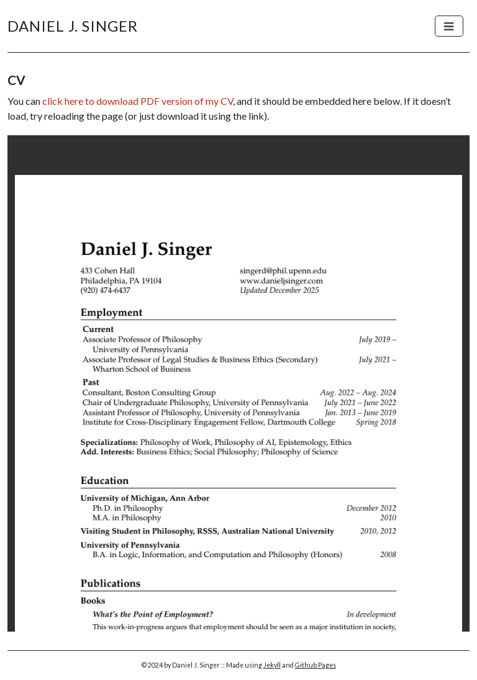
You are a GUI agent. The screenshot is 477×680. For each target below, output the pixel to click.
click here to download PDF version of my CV (137, 101)
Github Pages (315, 665)
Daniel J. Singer (72, 26)
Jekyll (272, 665)
